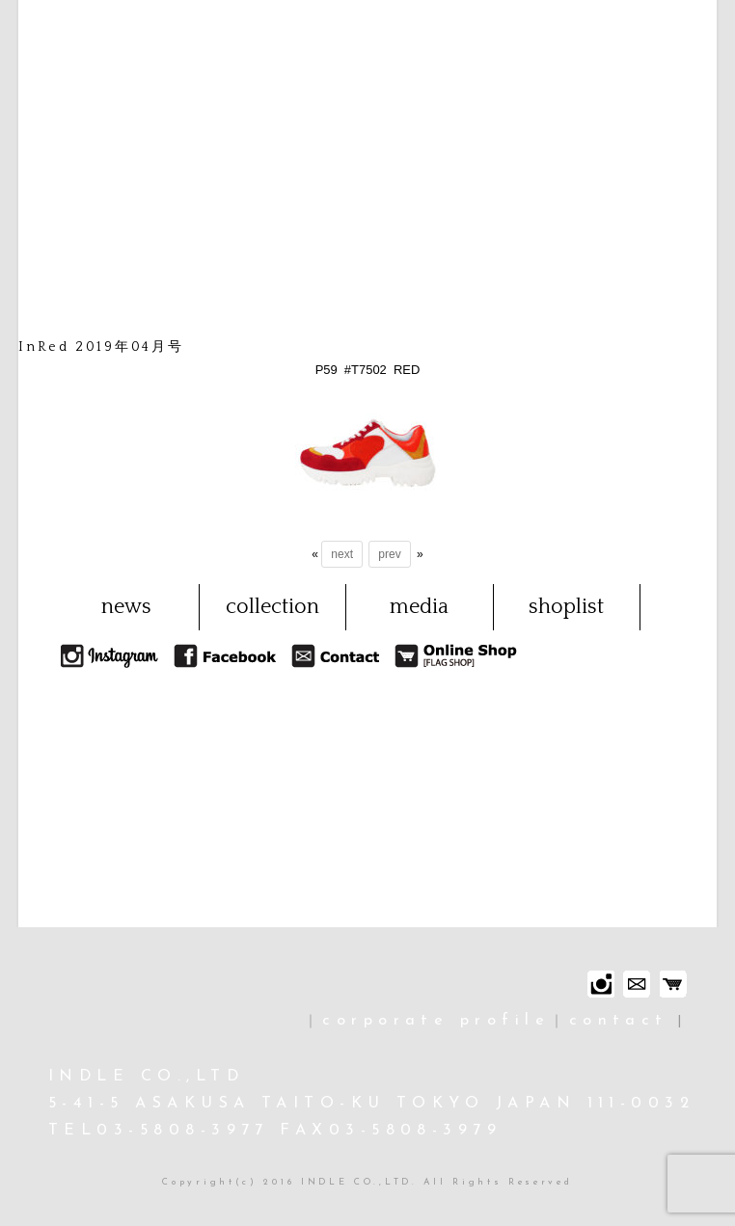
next (342, 554)
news (126, 607)
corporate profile (436, 1020)
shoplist (566, 607)
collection (272, 607)
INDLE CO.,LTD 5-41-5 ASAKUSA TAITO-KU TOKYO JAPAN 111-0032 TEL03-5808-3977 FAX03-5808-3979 (371, 1103)
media (419, 607)
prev (389, 554)
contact (618, 1020)
